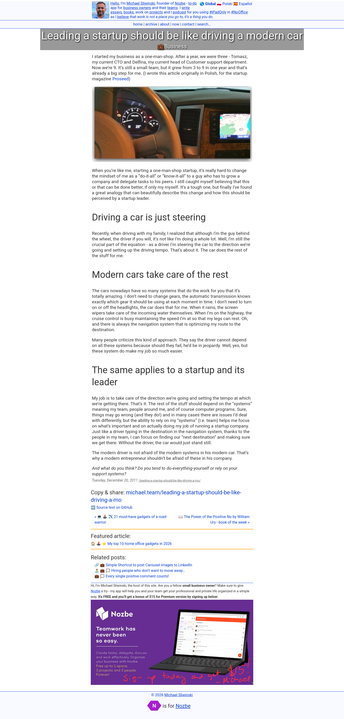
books (129, 12)
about (164, 24)
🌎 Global (208, 4)
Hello (114, 3)
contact (188, 24)
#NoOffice (239, 12)
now (175, 24)
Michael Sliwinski (141, 3)
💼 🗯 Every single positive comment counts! (131, 576)
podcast (179, 12)
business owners (137, 8)
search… (204, 24)
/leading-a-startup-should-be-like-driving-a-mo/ (170, 480)
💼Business (172, 46)
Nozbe (180, 3)
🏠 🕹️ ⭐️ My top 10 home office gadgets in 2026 (131, 543)
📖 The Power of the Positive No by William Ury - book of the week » (214, 520)
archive (151, 24)
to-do (192, 3)
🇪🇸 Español (242, 4)
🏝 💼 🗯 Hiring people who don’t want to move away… (139, 570)
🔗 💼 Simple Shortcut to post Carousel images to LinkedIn (143, 565)
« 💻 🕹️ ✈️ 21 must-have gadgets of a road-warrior (130, 520)
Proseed (120, 78)
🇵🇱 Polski (224, 4)
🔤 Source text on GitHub (112, 507)
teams (172, 8)
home (138, 24)
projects (156, 12)
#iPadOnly (217, 12)
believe (123, 17)
